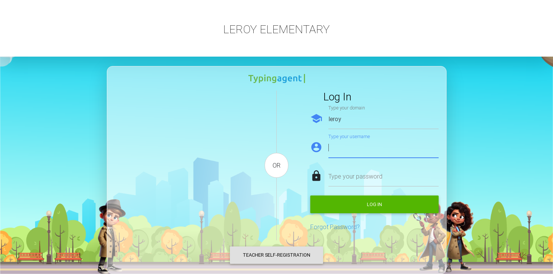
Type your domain (346, 108)
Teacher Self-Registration (276, 255)
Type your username (349, 136)
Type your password (355, 176)
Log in (374, 204)
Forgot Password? (335, 227)
